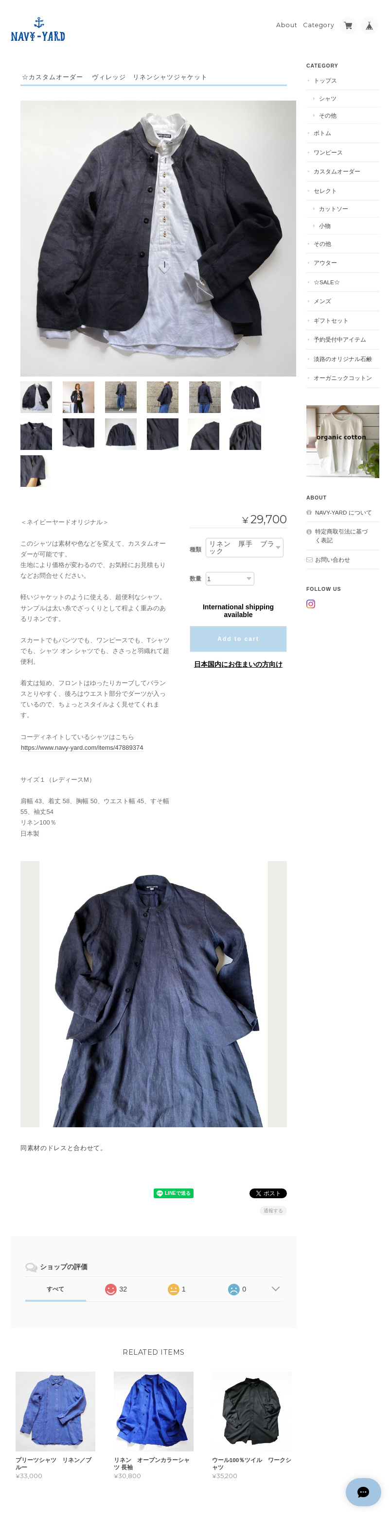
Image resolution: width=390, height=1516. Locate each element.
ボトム (322, 130)
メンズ (322, 298)
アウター (325, 260)
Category (319, 22)
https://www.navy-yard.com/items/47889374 (82, 699)
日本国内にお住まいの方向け (238, 616)
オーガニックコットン (343, 375)
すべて (55, 1240)
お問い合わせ (332, 556)
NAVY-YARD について (343, 510)
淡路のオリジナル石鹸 (343, 356)
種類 (195, 501)
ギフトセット (331, 318)
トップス (325, 78)
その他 (328, 113)
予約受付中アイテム (340, 337)
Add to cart (238, 590)
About (287, 22)
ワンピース (328, 150)
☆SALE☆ (327, 279)
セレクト (325, 188)
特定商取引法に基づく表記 (341, 533)
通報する (273, 1162)
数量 (195, 530)
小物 (325, 223)
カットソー (333, 206)
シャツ (328, 96)
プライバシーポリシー (272, 1477)
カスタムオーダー (337, 169)
